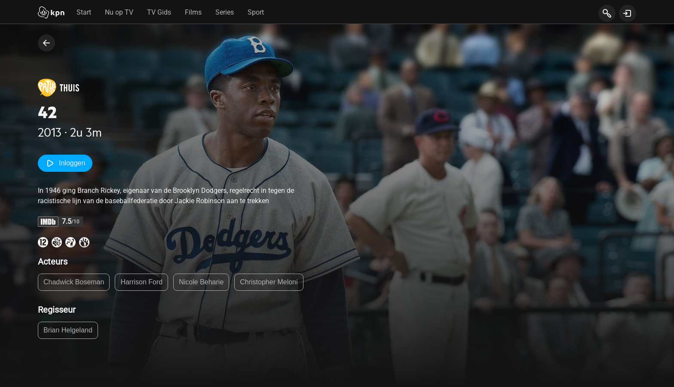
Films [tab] (193, 12)
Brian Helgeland (67, 330)
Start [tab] (84, 12)
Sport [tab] (256, 12)
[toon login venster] (627, 13)
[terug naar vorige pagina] (46, 43)
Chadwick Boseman (73, 282)
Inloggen (65, 163)
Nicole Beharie (201, 282)
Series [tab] (224, 12)
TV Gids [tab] (159, 12)
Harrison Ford (141, 282)
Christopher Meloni (268, 282)
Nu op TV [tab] (119, 12)
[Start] (51, 13)
